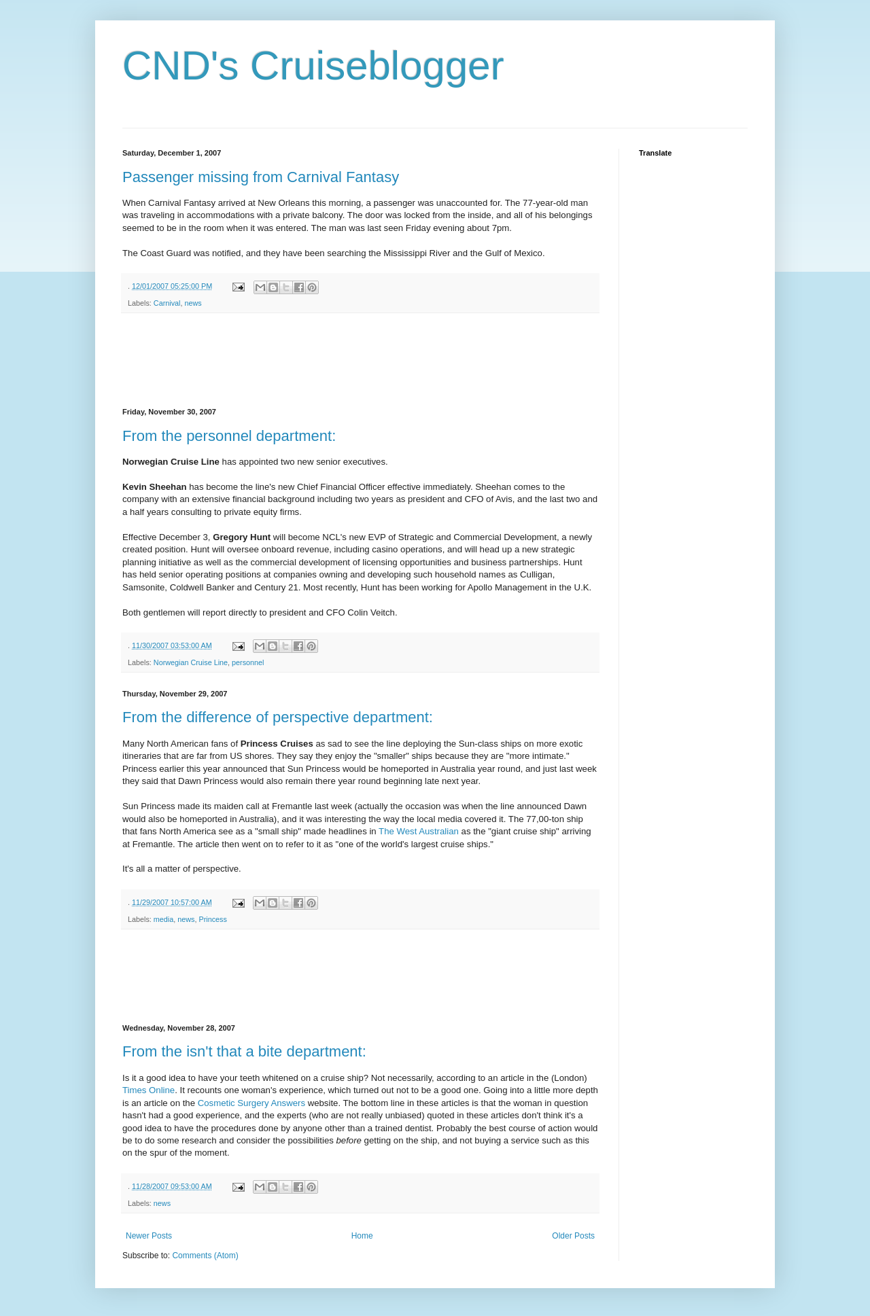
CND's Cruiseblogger (313, 65)
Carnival (167, 303)
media (163, 919)
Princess (212, 919)
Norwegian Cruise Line (191, 662)
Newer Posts (149, 1236)
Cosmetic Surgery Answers (251, 1103)
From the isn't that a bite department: (244, 1051)
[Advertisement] (369, 360)
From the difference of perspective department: (277, 717)
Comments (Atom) (205, 1255)
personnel (248, 662)
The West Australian (419, 831)
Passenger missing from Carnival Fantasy (260, 176)
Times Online (148, 1090)
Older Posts (573, 1236)
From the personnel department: (229, 435)
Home (362, 1236)
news (192, 303)
